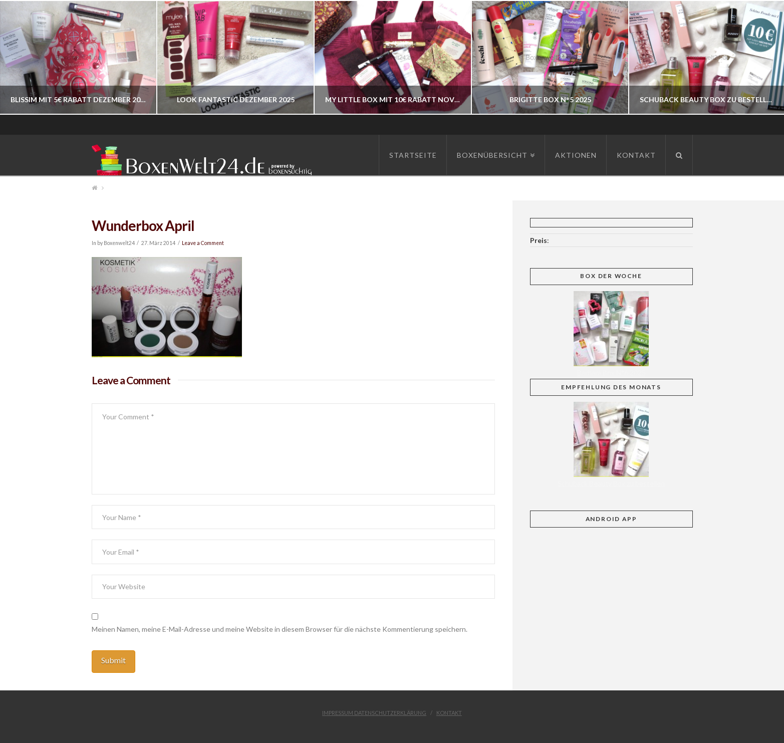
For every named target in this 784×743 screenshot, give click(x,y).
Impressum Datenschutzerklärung (374, 712)
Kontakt (449, 712)
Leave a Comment (203, 243)
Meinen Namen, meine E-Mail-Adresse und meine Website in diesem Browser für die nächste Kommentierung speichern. (279, 629)
